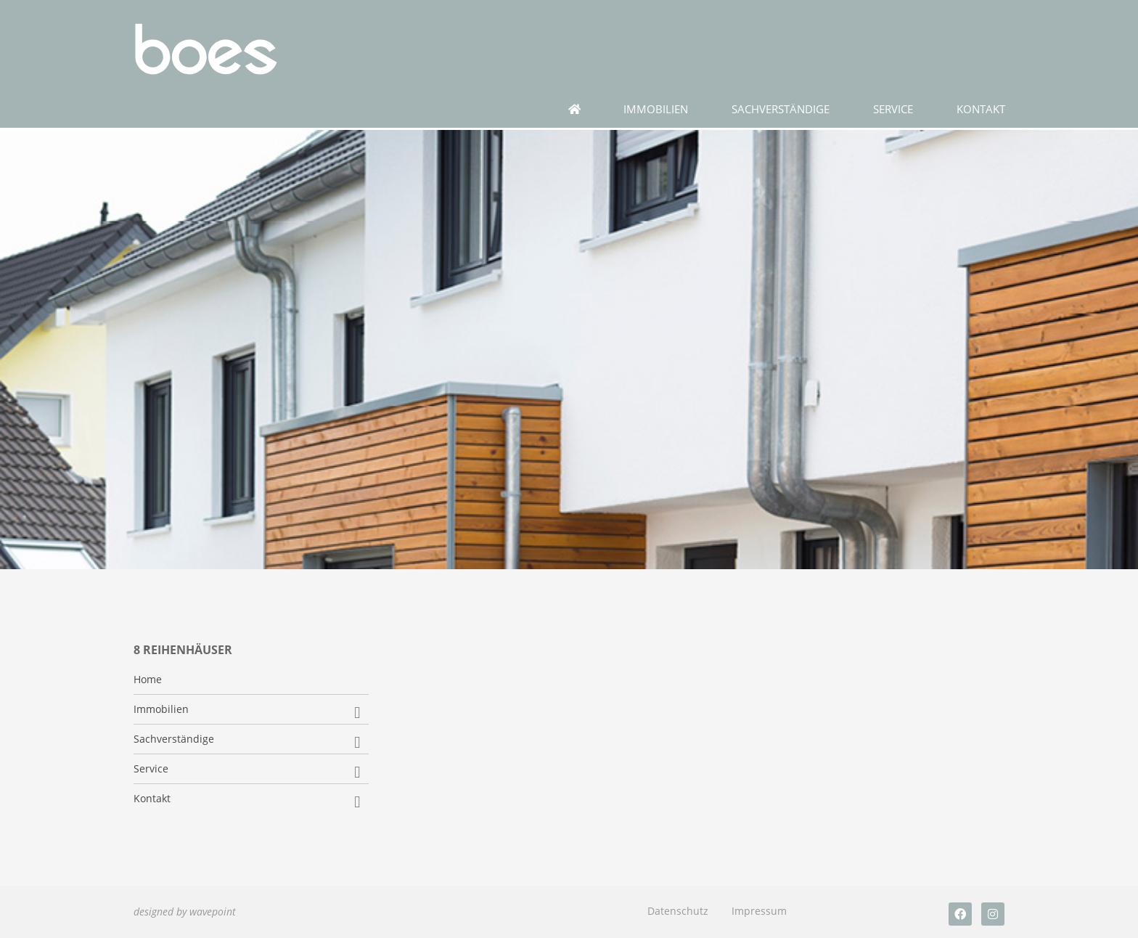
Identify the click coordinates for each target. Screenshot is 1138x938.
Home (148, 679)
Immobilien (655, 109)
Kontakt (981, 109)
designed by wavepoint (185, 911)
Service (893, 109)
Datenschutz (677, 911)
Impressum (759, 911)
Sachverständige (781, 109)
